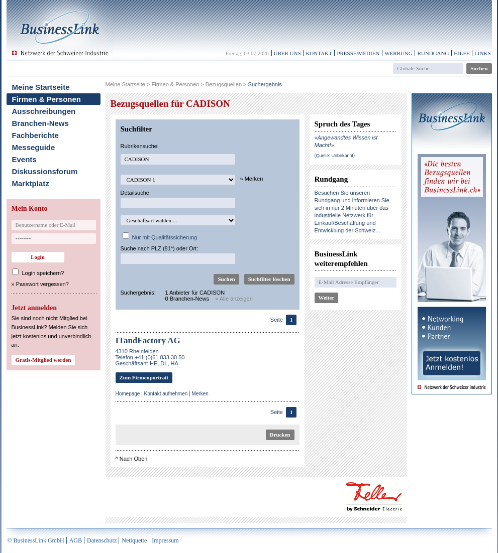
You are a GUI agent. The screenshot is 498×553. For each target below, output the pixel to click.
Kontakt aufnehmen (166, 393)
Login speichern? (43, 273)
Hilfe (461, 53)
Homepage (128, 393)
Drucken (280, 435)
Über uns (287, 53)
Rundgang (433, 53)
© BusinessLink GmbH (36, 540)
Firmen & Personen (46, 99)
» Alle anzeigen (234, 299)
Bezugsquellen (224, 84)
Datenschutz (102, 540)
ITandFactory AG (148, 340)
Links (482, 53)
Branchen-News (40, 123)
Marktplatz (30, 183)
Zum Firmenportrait (144, 377)
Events (24, 159)
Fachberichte (35, 135)
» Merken (251, 179)
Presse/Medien (358, 53)
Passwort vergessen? (42, 284)
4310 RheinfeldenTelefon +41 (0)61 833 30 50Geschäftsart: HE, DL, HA (150, 357)
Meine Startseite (41, 87)
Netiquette (134, 540)
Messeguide (33, 147)
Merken (199, 393)
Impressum (165, 540)
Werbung (398, 53)
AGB (75, 540)
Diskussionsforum (45, 171)
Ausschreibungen (44, 111)
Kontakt (319, 53)
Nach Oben (134, 459)
